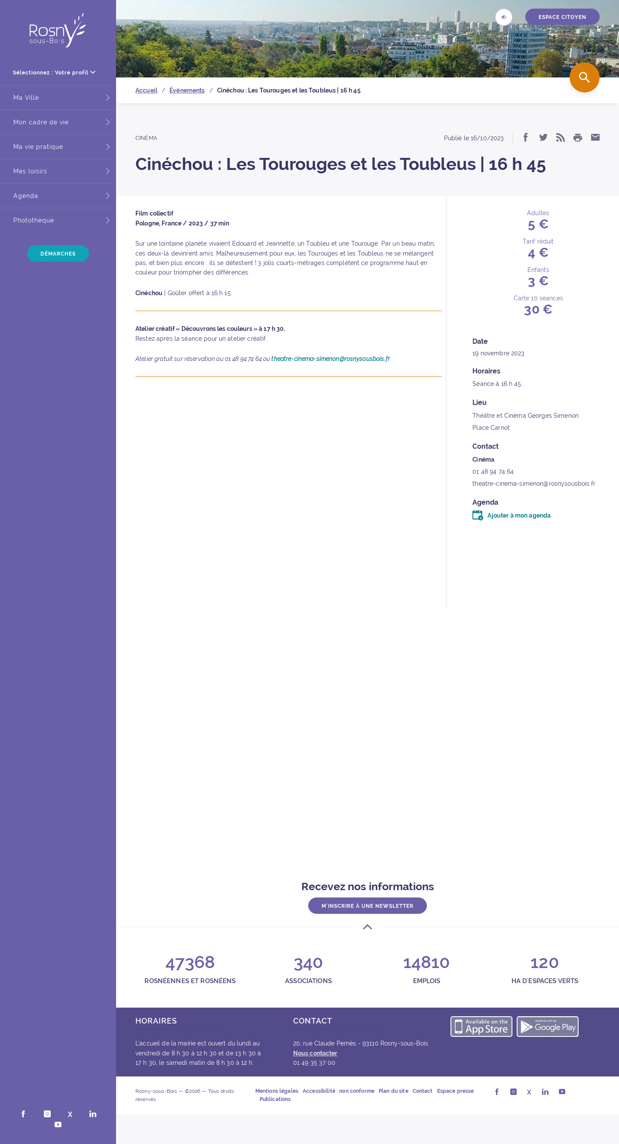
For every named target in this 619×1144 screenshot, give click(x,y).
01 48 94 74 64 (493, 471)
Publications (275, 1099)
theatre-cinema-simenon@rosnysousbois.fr (330, 358)
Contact (423, 1091)
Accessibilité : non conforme (338, 1091)
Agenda (25, 195)
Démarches (58, 254)
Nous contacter (315, 1053)
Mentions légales (276, 1091)
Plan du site (393, 1091)
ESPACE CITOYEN (562, 17)
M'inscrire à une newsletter (368, 906)
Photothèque (33, 220)
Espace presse (455, 1091)
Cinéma (146, 138)
